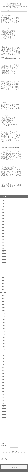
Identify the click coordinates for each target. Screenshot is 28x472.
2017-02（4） (4, 364)
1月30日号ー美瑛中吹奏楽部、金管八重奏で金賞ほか (10, 147)
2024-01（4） (4, 239)
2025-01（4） (4, 224)
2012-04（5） (4, 424)
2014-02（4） (4, 393)
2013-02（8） (4, 409)
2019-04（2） (4, 325)
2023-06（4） (4, 250)
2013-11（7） (4, 396)
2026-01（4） (4, 206)
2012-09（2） (4, 417)
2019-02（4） (4, 328)
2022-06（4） (4, 268)
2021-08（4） (4, 283)
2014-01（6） (4, 394)
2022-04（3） (4, 271)
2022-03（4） (4, 272)
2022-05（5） (4, 269)
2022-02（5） (4, 274)
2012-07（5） (4, 420)
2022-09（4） (4, 263)
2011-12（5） (4, 430)
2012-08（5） (4, 418)
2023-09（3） (4, 245)
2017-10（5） (4, 352)
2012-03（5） (4, 426)
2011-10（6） (4, 433)
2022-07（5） (4, 266)
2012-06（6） (4, 421)
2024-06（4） (4, 235)
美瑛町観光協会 (3, 445)
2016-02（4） (4, 382)
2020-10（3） (4, 298)
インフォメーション (4, 196)
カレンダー (2, 438)
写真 (1, 436)
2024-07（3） (4, 233)
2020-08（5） (4, 301)
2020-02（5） (4, 310)
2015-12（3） (4, 385)
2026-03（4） (4, 203)
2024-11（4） (4, 227)
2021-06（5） (4, 286)
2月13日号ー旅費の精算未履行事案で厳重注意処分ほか (10, 58)
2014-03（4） (4, 391)
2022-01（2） (4, 275)
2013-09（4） (4, 399)
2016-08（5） (4, 373)
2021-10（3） (4, 280)
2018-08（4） (4, 337)
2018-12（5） (4, 331)
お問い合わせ (3, 441)
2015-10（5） (4, 388)
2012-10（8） (4, 415)
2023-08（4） (4, 247)
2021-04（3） (4, 289)
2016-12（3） (4, 367)
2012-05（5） (4, 423)
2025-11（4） (4, 209)
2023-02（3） (4, 256)
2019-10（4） (4, 316)
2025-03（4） (4, 221)
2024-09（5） (4, 230)
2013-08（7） (4, 400)
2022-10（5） (4, 262)
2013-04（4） (4, 406)
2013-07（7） (4, 402)
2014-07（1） (4, 390)
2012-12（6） (4, 412)
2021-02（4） (4, 292)
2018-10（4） (4, 334)
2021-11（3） (4, 278)
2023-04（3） (4, 253)
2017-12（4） (4, 349)
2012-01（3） (4, 429)
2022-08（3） (4, 265)
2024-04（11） (4, 238)
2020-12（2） (4, 295)
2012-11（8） (4, 414)
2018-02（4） (4, 346)
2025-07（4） (4, 215)
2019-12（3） (4, 313)
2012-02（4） (4, 427)
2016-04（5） (4, 379)
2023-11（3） (4, 242)
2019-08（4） (4, 319)
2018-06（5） (4, 340)
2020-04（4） (4, 307)
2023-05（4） (4, 251)
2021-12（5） (4, 277)
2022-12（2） (4, 259)
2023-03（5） (4, 254)
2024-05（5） (4, 236)
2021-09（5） (4, 281)
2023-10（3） (4, 244)
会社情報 (2, 443)
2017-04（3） (4, 361)
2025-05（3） (4, 218)
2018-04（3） (4, 343)
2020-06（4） (4, 304)
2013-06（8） (4, 403)
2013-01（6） (4, 411)
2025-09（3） (4, 212)
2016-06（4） (4, 376)
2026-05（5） (4, 200)
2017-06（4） (4, 358)
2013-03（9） (4, 408)
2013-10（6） (4, 397)
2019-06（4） (4, 322)
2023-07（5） (4, 248)
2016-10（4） (4, 370)
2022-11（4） (4, 260)
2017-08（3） (4, 355)
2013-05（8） (4, 405)
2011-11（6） (4, 432)
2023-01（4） (4, 257)
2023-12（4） (4, 241)
